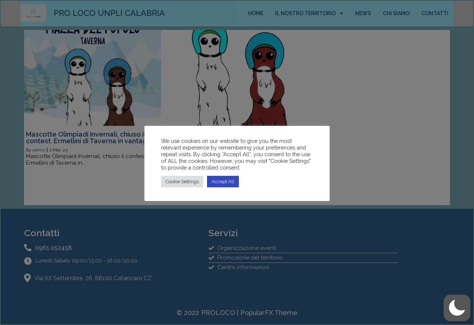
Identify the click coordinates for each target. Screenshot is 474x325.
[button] (457, 308)
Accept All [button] (222, 181)
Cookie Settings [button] (182, 181)
